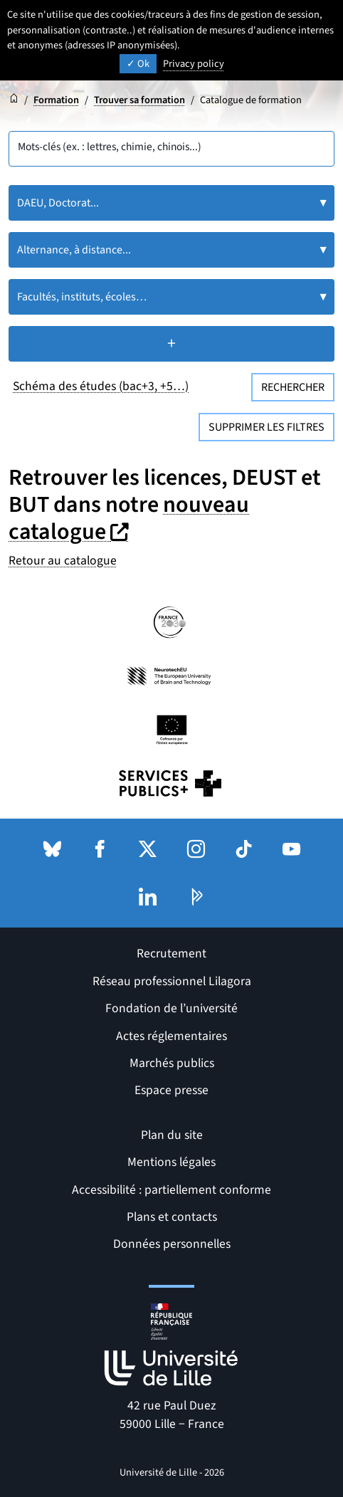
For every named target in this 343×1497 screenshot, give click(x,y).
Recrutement (171, 953)
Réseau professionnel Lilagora (172, 981)
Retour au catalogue (63, 560)
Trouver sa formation (139, 100)
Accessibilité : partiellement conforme (171, 1190)
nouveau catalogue (129, 518)
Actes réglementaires (171, 1036)
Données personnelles (172, 1244)
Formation (56, 100)
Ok (138, 63)
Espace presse (171, 1090)
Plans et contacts (172, 1217)
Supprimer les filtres (266, 427)
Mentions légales (171, 1162)
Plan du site (172, 1135)
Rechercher (292, 387)
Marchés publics (172, 1063)
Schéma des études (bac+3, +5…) (101, 386)
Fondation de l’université (171, 1008)
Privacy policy (193, 63)
